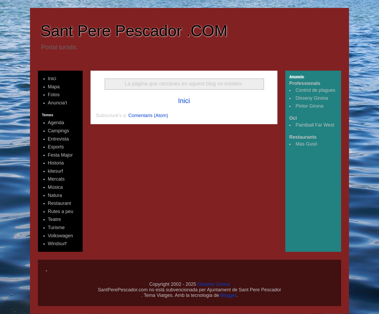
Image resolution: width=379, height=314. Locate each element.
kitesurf (55, 171)
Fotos (54, 94)
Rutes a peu (60, 211)
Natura (55, 195)
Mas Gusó (306, 144)
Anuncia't (57, 102)
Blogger (228, 295)
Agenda (56, 122)
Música (55, 187)
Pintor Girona (309, 106)
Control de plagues (315, 90)
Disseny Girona (312, 98)
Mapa (54, 86)
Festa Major (60, 155)
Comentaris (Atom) (148, 115)
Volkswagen (60, 235)
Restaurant (59, 203)
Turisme (56, 227)
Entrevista (58, 139)
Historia (56, 163)
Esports (56, 146)
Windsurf (57, 243)
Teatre (54, 219)
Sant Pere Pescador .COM (134, 31)
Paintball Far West (315, 125)
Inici (184, 100)
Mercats (56, 179)
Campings (58, 130)
